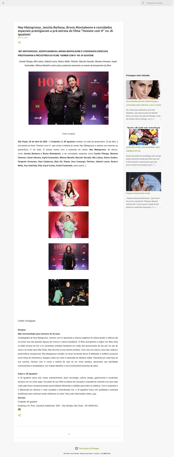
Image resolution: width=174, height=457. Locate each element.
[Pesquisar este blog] (159, 3)
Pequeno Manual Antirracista (138, 193)
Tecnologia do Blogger (87, 448)
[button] (19, 42)
